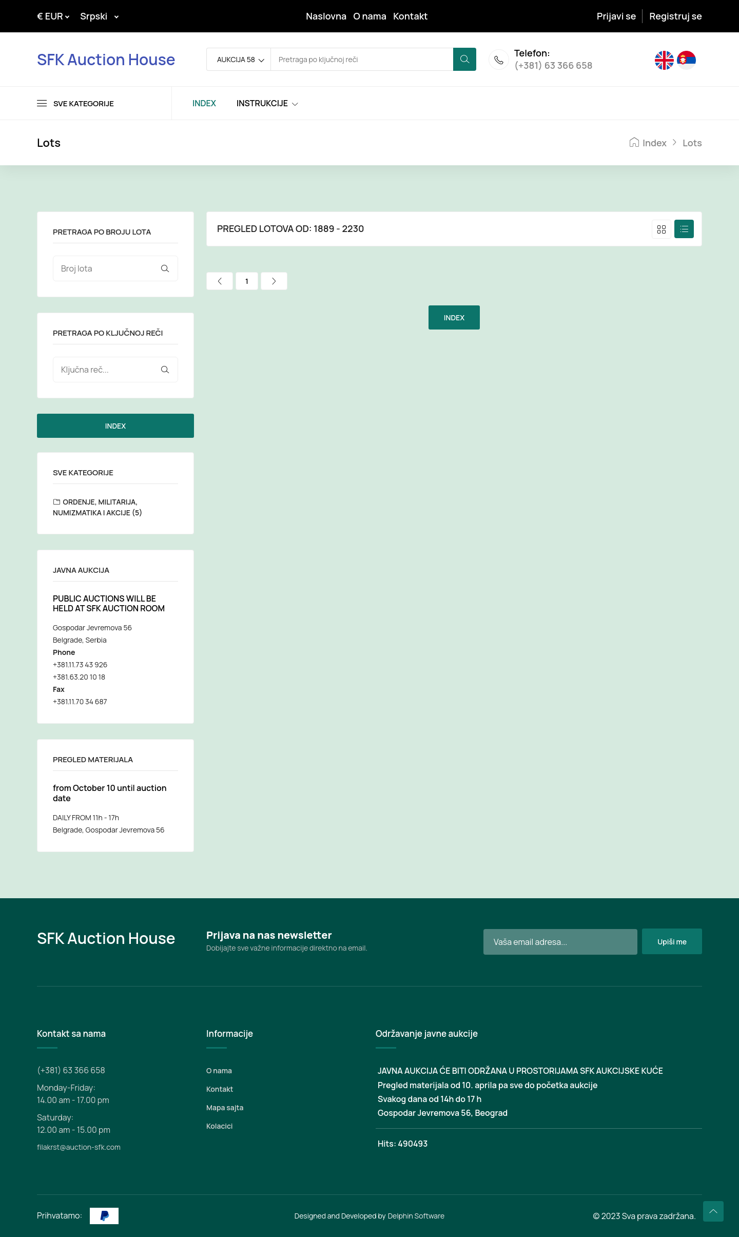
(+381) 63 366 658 (553, 65)
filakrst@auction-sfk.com (79, 1147)
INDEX (115, 426)
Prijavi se (616, 16)
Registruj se (676, 16)
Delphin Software (416, 1216)
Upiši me (672, 941)
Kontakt (410, 16)
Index (648, 143)
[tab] (661, 229)
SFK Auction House (106, 59)
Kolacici (219, 1126)
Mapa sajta (224, 1107)
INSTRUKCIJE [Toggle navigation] (262, 103)
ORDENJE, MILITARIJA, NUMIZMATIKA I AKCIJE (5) (97, 507)
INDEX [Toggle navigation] (204, 103)
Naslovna (326, 16)
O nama (370, 16)
